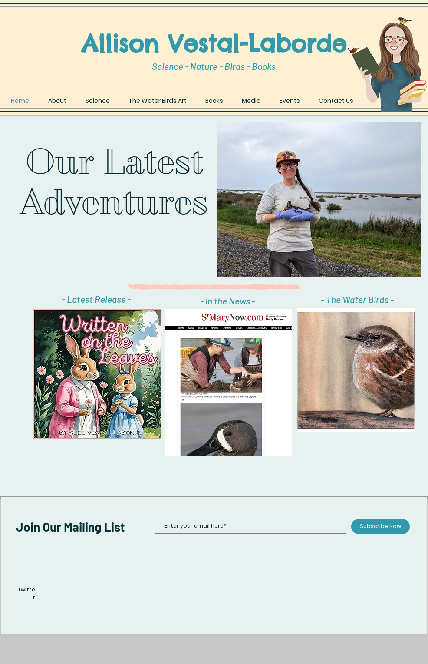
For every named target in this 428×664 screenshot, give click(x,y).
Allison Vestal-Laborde (214, 43)
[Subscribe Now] (380, 526)
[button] (356, 370)
